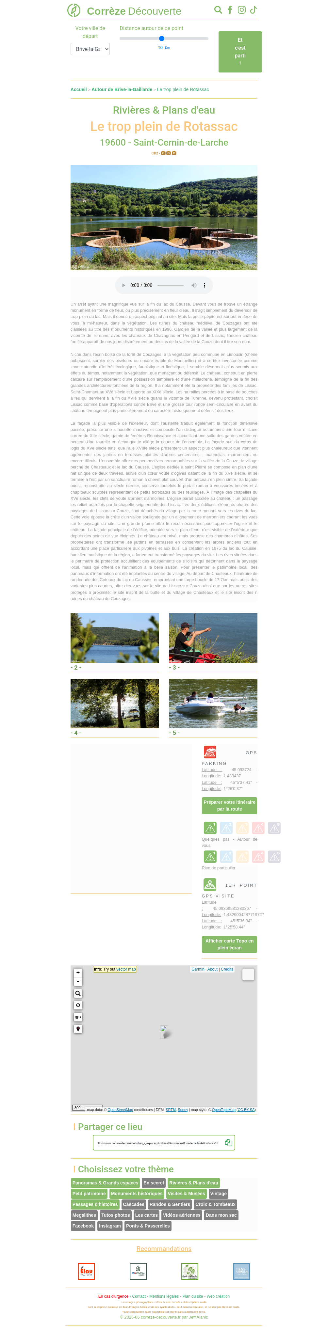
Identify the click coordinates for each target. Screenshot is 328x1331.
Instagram (110, 1225)
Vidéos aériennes (182, 1215)
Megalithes (84, 1215)
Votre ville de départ (90, 32)
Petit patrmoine (89, 1193)
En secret (153, 1182)
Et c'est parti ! (240, 52)
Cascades (133, 1204)
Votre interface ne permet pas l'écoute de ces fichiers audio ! (164, 285)
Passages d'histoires (95, 1204)
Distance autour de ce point (151, 28)
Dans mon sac (221, 1215)
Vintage (218, 1193)
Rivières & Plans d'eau (193, 1182)
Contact (138, 1296)
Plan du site (193, 1296)
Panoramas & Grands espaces (106, 1182)
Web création (218, 1296)
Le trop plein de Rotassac (183, 89)
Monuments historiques (137, 1193)
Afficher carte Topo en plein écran (229, 944)
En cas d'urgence (113, 1296)
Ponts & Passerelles (148, 1225)
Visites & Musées (186, 1193)
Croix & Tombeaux (215, 1204)
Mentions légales (164, 1296)
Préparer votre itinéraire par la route (229, 806)
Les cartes (146, 1215)
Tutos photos (115, 1215)
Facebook (83, 1225)
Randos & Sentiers (170, 1204)
